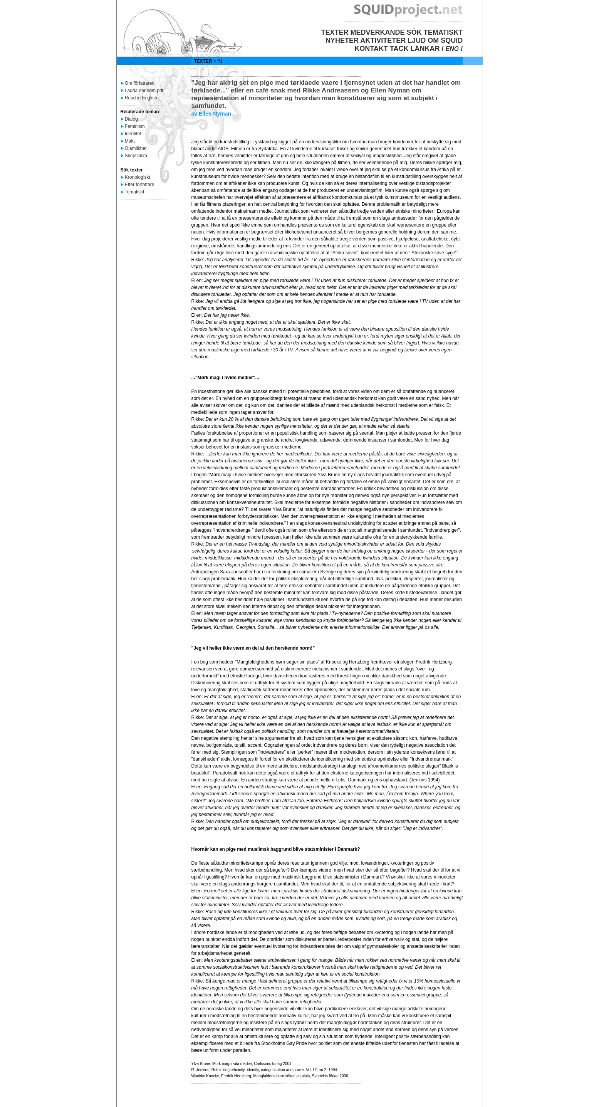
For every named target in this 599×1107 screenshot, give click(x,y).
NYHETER (342, 40)
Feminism (135, 126)
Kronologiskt (137, 177)
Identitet (133, 133)
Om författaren (139, 83)
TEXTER (335, 32)
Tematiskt (134, 192)
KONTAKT (371, 48)
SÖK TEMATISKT (435, 32)
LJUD (417, 40)
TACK (399, 48)
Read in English (141, 98)
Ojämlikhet (136, 148)
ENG (452, 48)
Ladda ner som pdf (144, 90)
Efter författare (139, 184)
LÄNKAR (425, 48)
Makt (130, 141)
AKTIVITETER (383, 40)
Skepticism (136, 155)
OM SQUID (445, 40)
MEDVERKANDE (378, 32)
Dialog (131, 119)
